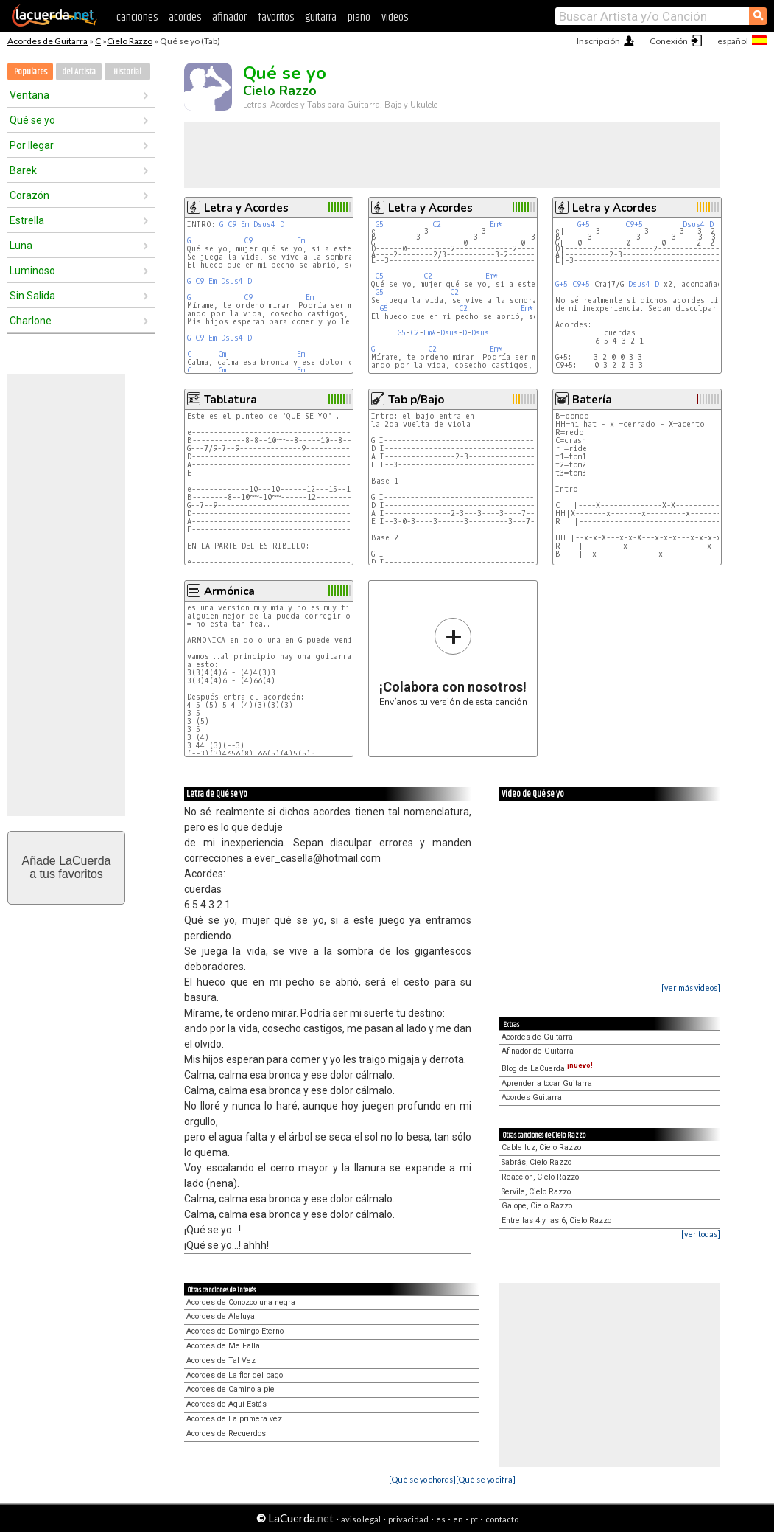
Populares (30, 72)
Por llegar (32, 145)
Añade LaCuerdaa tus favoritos (66, 867)
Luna (21, 245)
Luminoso (32, 270)
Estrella (27, 220)
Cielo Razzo (129, 40)
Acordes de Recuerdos (226, 1433)
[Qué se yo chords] (422, 1479)
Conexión (669, 40)
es (441, 1519)
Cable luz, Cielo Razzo (541, 1147)
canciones (137, 17)
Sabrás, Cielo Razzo (536, 1162)
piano (359, 17)
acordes (185, 17)
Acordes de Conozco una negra (240, 1302)
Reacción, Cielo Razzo (540, 1177)
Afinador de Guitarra (538, 1051)
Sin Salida (32, 296)
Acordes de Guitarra (47, 40)
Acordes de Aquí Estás (226, 1404)
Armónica (229, 591)
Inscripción (598, 40)
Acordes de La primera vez (234, 1419)
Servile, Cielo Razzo (536, 1192)
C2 (436, 224)
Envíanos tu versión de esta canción (453, 662)
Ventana (29, 95)
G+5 (583, 224)
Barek (23, 170)
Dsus (449, 333)
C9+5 (634, 224)
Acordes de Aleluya (220, 1316)
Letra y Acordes (246, 208)
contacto (501, 1519)
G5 (380, 224)
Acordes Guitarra (532, 1097)
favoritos (276, 17)
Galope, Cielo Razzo (537, 1206)
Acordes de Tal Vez (221, 1360)
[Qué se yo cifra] (486, 1479)
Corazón (29, 195)
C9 (232, 224)
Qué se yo (32, 120)
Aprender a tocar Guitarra (547, 1083)
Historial (127, 72)
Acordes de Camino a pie (230, 1389)
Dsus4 (264, 224)
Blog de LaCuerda (547, 1068)
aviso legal (361, 1519)
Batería (592, 399)
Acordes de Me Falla (223, 1346)
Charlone (31, 321)
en (458, 1519)
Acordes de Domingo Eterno (235, 1331)
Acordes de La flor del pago (234, 1375)
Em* (496, 224)
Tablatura (230, 399)
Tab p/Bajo (416, 399)
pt (474, 1519)
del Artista (79, 72)
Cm (222, 354)
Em (245, 224)
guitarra (321, 17)
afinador (229, 17)
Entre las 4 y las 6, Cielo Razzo (556, 1220)
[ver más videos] (690, 987)
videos (394, 17)
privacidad (408, 1519)
